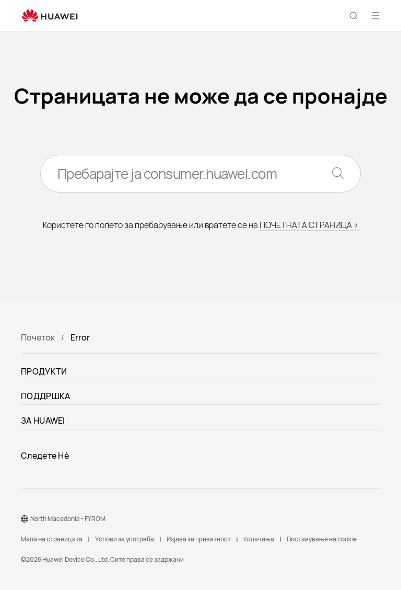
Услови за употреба (124, 539)
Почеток (38, 337)
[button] (353, 16)
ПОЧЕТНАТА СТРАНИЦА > (309, 225)
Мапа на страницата (51, 539)
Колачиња (258, 539)
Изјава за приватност (199, 539)
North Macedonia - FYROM (67, 518)
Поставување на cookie (322, 539)
